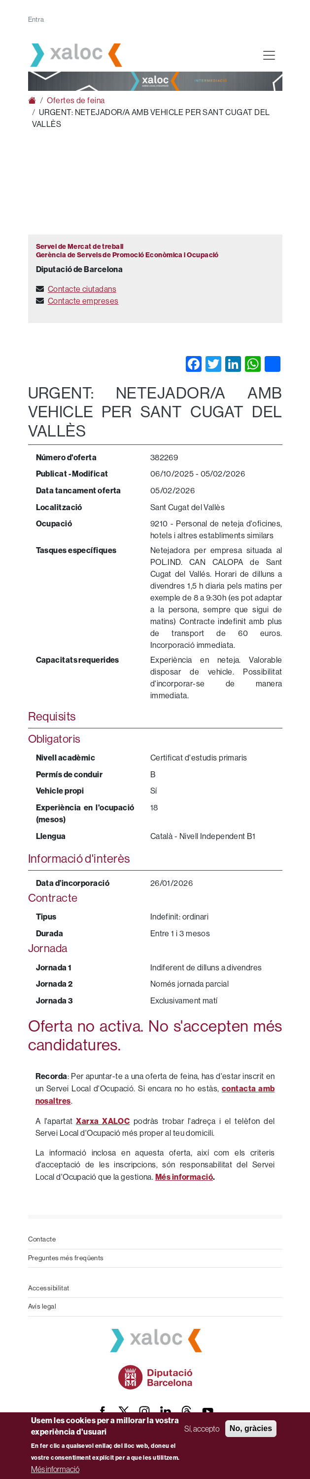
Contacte (42, 1239)
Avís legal (42, 1306)
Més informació (55, 1469)
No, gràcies (251, 1428)
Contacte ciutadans (82, 289)
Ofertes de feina (75, 100)
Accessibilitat (48, 1288)
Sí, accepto (201, 1428)
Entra (36, 19)
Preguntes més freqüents (66, 1258)
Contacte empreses (83, 301)
